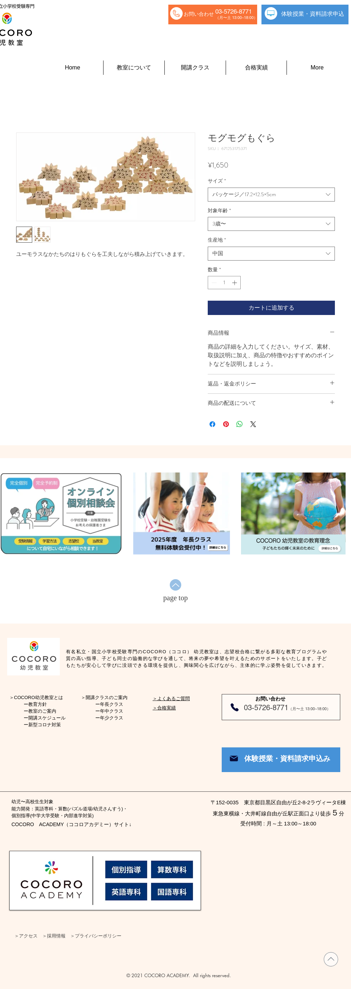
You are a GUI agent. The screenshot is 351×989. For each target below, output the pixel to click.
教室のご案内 (42, 711)
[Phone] (234, 707)
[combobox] (271, 195)
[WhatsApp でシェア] (239, 424)
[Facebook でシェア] (212, 424)
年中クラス (111, 711)
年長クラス (111, 704)
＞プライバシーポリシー (95, 935)
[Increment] (235, 282)
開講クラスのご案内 (107, 697)
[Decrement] (213, 282)
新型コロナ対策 (44, 724)
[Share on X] (253, 424)
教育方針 (37, 704)
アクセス (28, 935)
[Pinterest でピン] (226, 424)
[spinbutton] (224, 282)
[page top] (175, 598)
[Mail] (234, 758)
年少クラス (111, 718)
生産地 (217, 240)
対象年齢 (219, 210)
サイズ (217, 181)
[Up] (175, 585)
